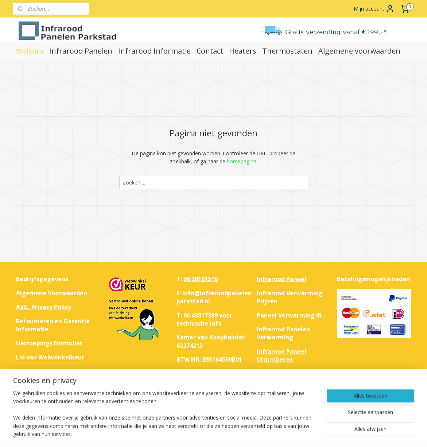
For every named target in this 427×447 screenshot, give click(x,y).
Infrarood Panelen (80, 51)
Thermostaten (287, 51)
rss (214, 433)
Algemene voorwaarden (359, 51)
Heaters (242, 51)
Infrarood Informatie (154, 51)
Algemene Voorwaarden (51, 293)
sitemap (199, 433)
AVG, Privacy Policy (43, 307)
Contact (210, 51)
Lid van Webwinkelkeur (50, 357)
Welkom (29, 51)
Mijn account (374, 8)
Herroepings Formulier (49, 343)
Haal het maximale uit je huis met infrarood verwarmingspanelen (293, 381)
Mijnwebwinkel (306, 433)
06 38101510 (200, 279)
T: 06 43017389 (197, 315)
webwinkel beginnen (242, 433)
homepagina (241, 161)
